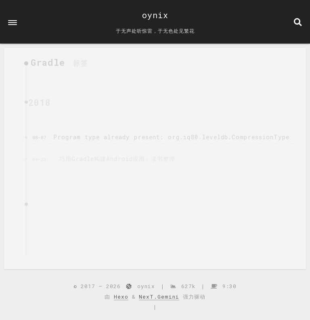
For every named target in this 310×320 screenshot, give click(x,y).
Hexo (121, 296)
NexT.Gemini (159, 296)
